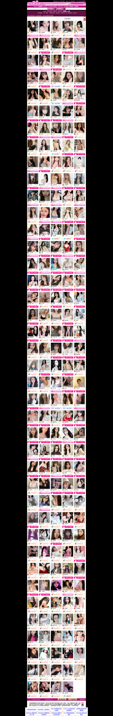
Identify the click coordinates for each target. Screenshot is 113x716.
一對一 (48, 49)
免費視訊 (60, 32)
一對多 (37, 32)
